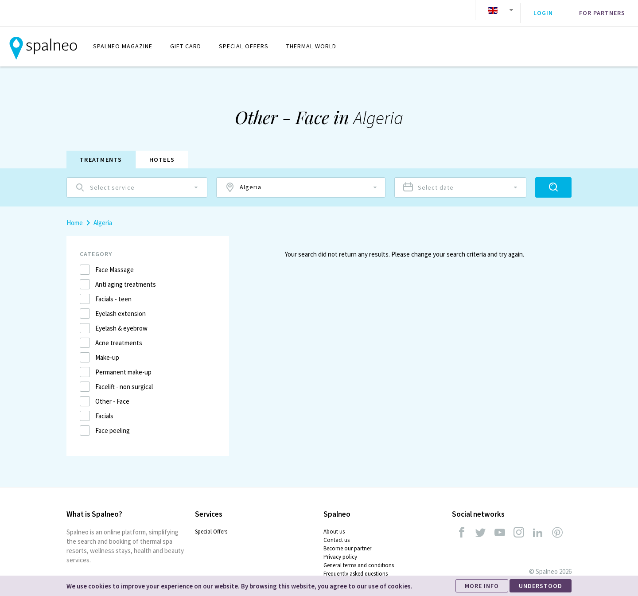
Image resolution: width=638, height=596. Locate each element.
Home (74, 216)
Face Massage (114, 263)
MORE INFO (482, 586)
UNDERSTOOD (540, 586)
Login (543, 10)
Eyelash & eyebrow (121, 322)
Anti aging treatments (125, 278)
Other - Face (112, 395)
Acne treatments (118, 336)
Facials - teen (113, 292)
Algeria (102, 216)
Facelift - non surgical (124, 380)
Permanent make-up (123, 366)
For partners (602, 10)
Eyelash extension (120, 307)
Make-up (107, 351)
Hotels (162, 153)
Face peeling (112, 424)
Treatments (101, 153)
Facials (104, 409)
